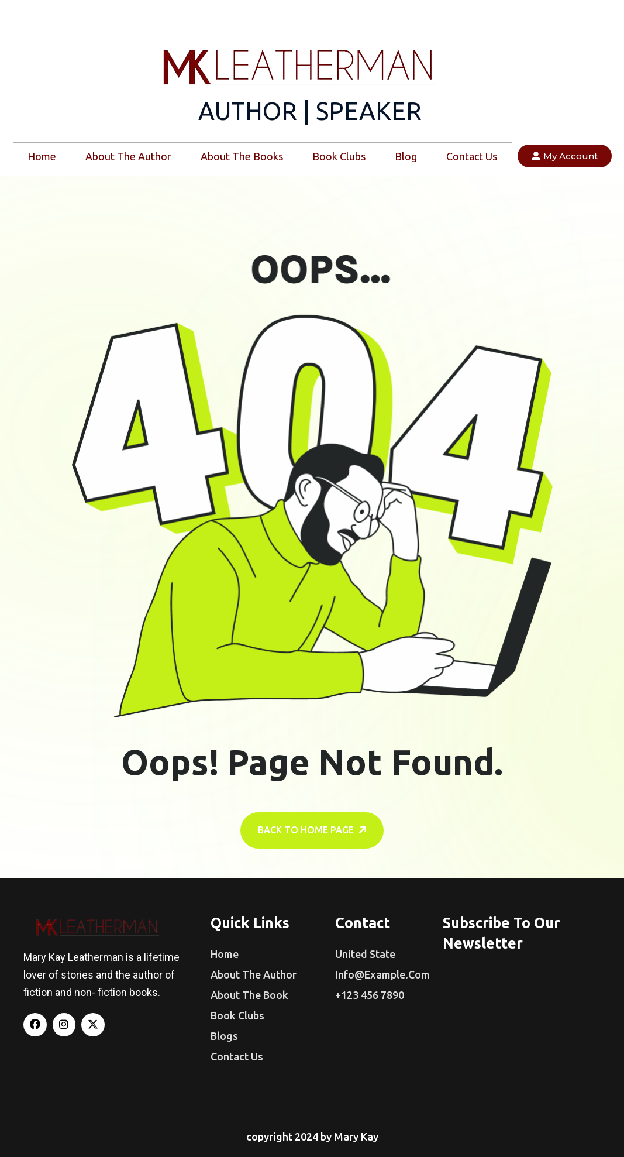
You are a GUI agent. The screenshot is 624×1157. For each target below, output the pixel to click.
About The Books (242, 156)
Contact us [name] (237, 1056)
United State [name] (365, 954)
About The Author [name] (254, 974)
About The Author (128, 156)
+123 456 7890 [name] (369, 995)
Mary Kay (356, 1136)
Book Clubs (339, 156)
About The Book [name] (249, 995)
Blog (406, 156)
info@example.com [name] (382, 974)
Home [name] (225, 954)
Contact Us (471, 156)
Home (41, 156)
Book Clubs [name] (237, 1015)
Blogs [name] (224, 1036)
